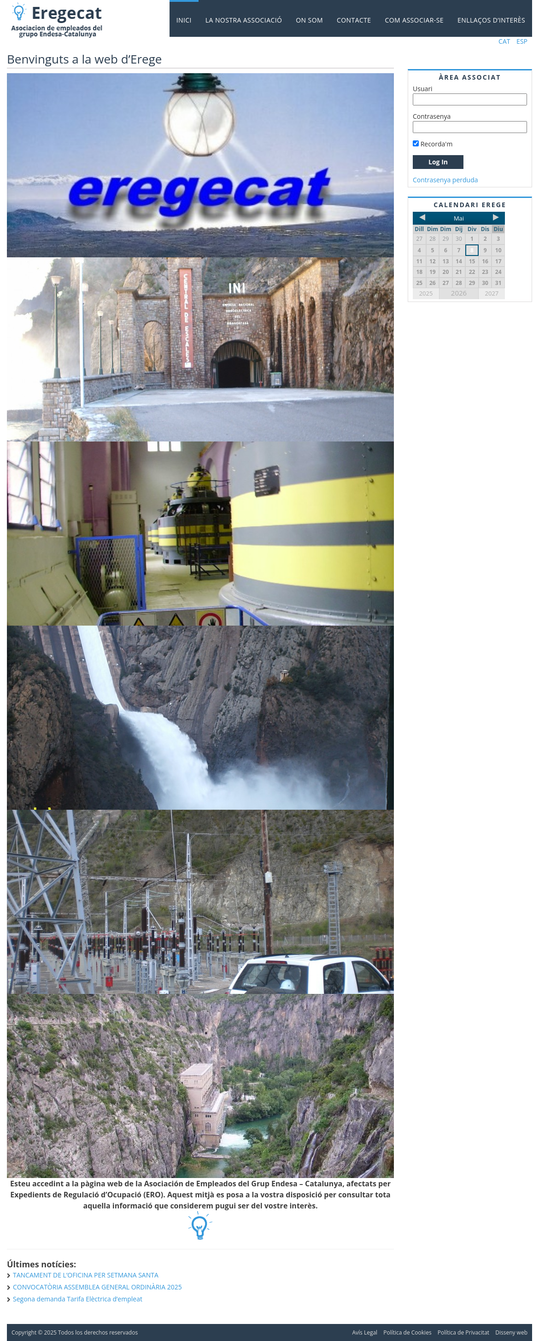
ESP (521, 41)
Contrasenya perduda (445, 179)
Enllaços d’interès (491, 20)
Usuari (423, 88)
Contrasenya (432, 116)
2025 (426, 293)
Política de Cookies (407, 1332)
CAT (504, 41)
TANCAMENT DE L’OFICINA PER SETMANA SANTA (85, 1275)
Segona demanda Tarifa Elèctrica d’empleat (77, 1299)
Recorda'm (432, 143)
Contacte (354, 20)
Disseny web (511, 1332)
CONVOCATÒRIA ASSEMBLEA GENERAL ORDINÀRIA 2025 (97, 1287)
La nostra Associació (243, 20)
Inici (184, 20)
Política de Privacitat (463, 1332)
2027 (492, 293)
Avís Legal (364, 1332)
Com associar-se (414, 20)
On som (309, 20)
